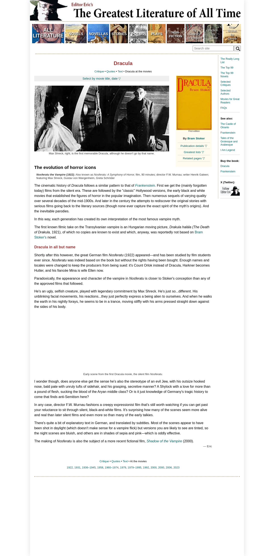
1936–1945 (89, 467)
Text (120, 71)
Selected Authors (225, 92)
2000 (153, 467)
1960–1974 (112, 467)
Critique (99, 71)
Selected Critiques (225, 83)
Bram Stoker (196, 138)
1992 (146, 467)
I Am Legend (227, 150)
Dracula (224, 166)
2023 (176, 467)
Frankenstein (145, 185)
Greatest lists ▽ (194, 152)
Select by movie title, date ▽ (102, 78)
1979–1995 (134, 467)
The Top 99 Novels (226, 75)
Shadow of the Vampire (164, 441)
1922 (70, 467)
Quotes (110, 71)
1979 (123, 467)
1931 (77, 467)
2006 (169, 467)
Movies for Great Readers (230, 101)
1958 (100, 467)
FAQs (223, 107)
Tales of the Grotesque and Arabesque (228, 141)
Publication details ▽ (193, 146)
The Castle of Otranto (228, 125)
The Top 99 (226, 67)
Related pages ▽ (194, 158)
